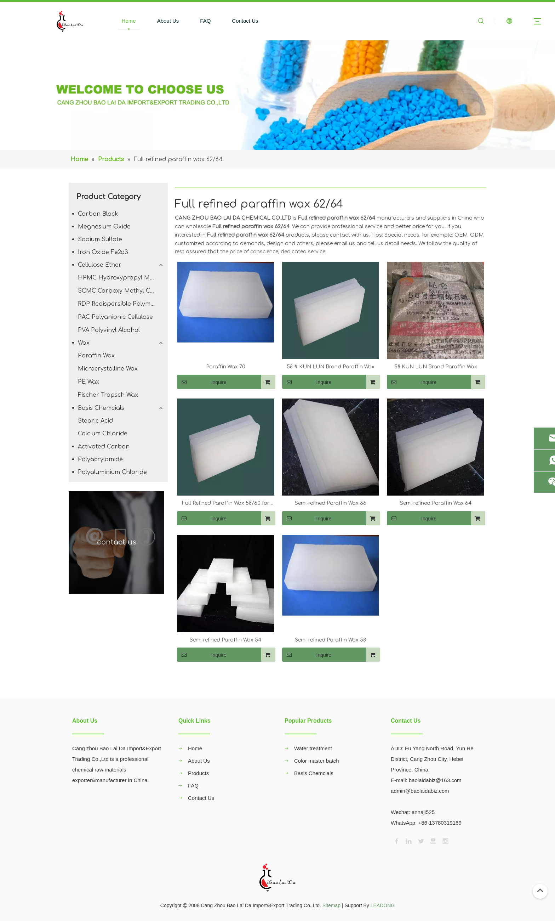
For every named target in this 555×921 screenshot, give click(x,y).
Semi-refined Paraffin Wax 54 (225, 640)
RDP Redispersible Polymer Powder (121, 304)
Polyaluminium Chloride (112, 472)
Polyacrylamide (100, 459)
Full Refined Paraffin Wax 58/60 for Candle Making (225, 504)
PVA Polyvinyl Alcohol (109, 330)
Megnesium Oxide (104, 227)
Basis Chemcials (101, 408)
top (540, 890)
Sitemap (331, 905)
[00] (277, 95)
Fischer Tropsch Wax (108, 395)
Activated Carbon (104, 446)
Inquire (202, 382)
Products (198, 773)
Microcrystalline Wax (108, 369)
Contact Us (245, 21)
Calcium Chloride (102, 433)
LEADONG (383, 905)
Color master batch (316, 761)
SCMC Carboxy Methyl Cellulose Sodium (121, 291)
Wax (84, 343)
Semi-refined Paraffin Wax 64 (435, 503)
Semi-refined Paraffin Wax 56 (330, 503)
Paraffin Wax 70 (225, 366)
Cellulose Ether (99, 265)
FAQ (205, 21)
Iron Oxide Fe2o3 (103, 252)
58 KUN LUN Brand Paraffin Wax (435, 366)
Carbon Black (98, 214)
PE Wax (88, 382)
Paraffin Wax (96, 355)
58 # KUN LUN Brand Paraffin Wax (330, 366)
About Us (168, 21)
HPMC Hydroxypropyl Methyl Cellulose (121, 278)
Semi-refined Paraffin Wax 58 (330, 640)
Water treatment (313, 748)
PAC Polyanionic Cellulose (115, 317)
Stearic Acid (95, 421)
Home (129, 21)
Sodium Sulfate (100, 239)
